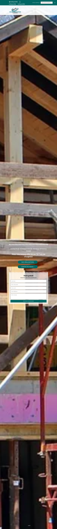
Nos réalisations (27, 262)
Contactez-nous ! (27, 267)
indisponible (13, 2)
